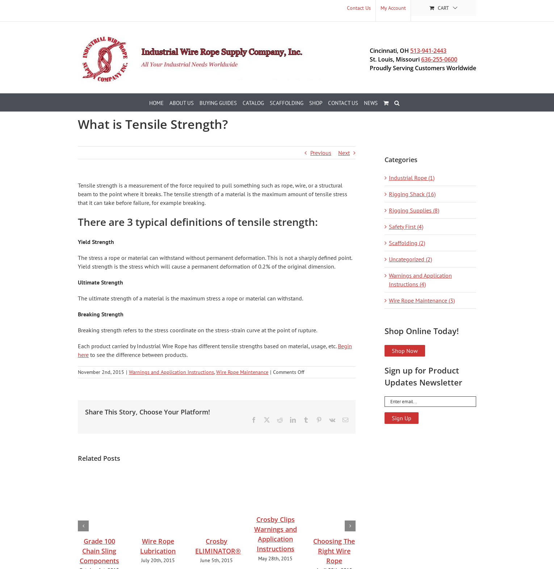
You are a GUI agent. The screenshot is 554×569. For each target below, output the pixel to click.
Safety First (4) (406, 226)
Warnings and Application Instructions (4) (420, 280)
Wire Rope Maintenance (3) (422, 300)
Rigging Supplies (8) (414, 210)
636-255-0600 (439, 59)
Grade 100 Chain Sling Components (99, 551)
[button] (396, 102)
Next (344, 152)
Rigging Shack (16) (412, 194)
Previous (320, 152)
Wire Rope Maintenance (242, 372)
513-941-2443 (428, 51)
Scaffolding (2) (407, 242)
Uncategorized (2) (410, 259)
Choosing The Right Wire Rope (334, 551)
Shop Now (405, 350)
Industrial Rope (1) (412, 177)
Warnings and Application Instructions (171, 372)
